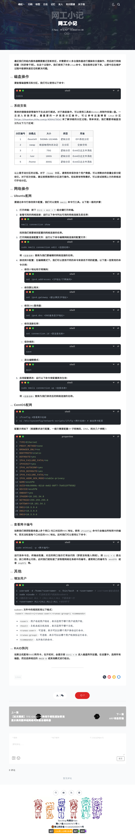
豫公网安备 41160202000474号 (69, 827)
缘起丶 (21, 4)
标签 (38, 4)
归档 (30, 4)
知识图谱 (70, 4)
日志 (45, 4)
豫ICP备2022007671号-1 (67, 823)
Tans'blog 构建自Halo (67, 820)
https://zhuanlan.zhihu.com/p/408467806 (38, 119)
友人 (60, 4)
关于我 (81, 4)
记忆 (53, 4)
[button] (82, 695)
